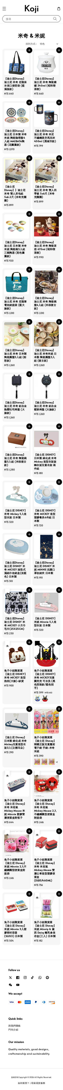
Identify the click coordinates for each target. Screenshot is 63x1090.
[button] (4, 8)
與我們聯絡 (14, 1025)
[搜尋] (55, 18)
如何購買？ (24, 1083)
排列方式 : (31, 43)
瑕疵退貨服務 (38, 1083)
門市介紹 (13, 1029)
